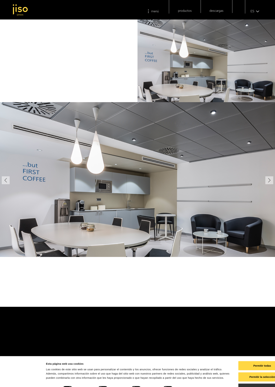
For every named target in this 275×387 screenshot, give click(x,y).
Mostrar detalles (190, 380)
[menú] (148, 11)
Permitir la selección (246, 363)
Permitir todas (246, 352)
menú (155, 11)
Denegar (245, 374)
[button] (239, 12)
